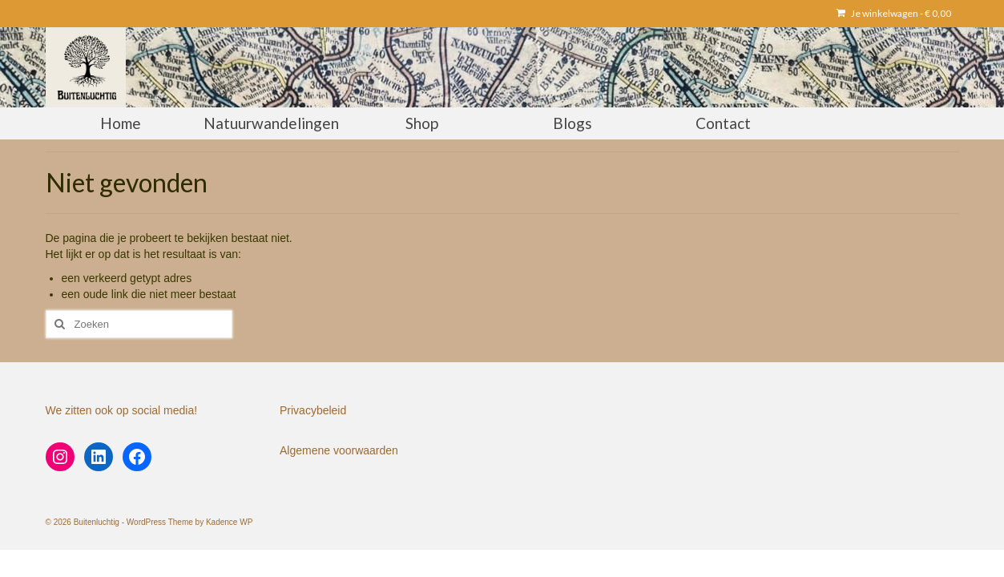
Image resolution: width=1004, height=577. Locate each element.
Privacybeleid (313, 410)
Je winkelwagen (894, 13)
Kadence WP (229, 522)
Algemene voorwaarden (339, 450)
